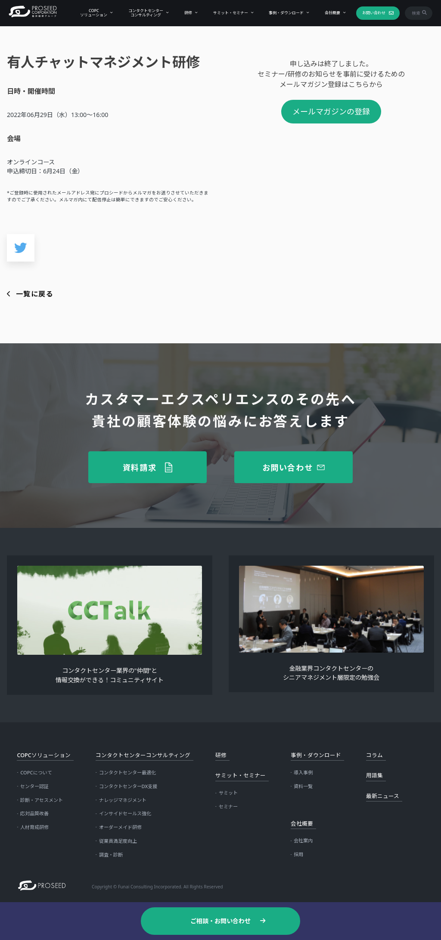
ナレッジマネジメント (122, 800)
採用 (298, 854)
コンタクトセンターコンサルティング (144, 12)
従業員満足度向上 (118, 841)
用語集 (374, 775)
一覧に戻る (35, 294)
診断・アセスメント (41, 800)
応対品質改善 (34, 813)
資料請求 (140, 467)
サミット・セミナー (228, 12)
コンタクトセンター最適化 (127, 772)
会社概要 (331, 12)
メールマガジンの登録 (331, 111)
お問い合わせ (371, 12)
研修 (186, 12)
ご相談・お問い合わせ (220, 921)
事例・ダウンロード (284, 12)
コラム (374, 755)
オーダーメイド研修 (120, 827)
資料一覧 (303, 786)
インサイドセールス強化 (125, 813)
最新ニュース (382, 796)
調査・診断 (111, 854)
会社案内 (303, 840)
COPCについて (36, 772)
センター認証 (34, 786)
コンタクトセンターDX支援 (128, 786)
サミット (228, 792)
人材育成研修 (34, 827)
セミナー (228, 806)
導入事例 (303, 772)
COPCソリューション (92, 12)
